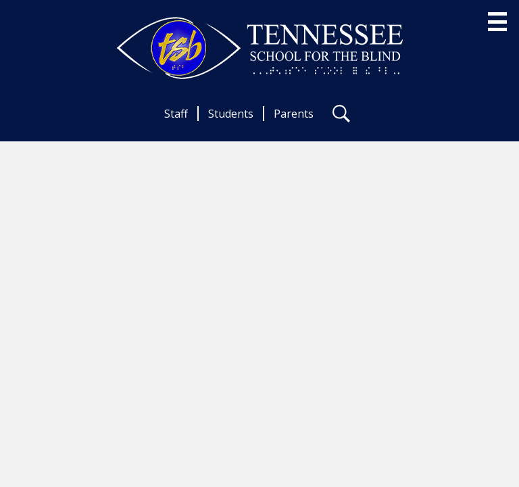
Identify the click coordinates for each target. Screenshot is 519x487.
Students (230, 113)
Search (341, 116)
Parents (294, 113)
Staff (176, 113)
